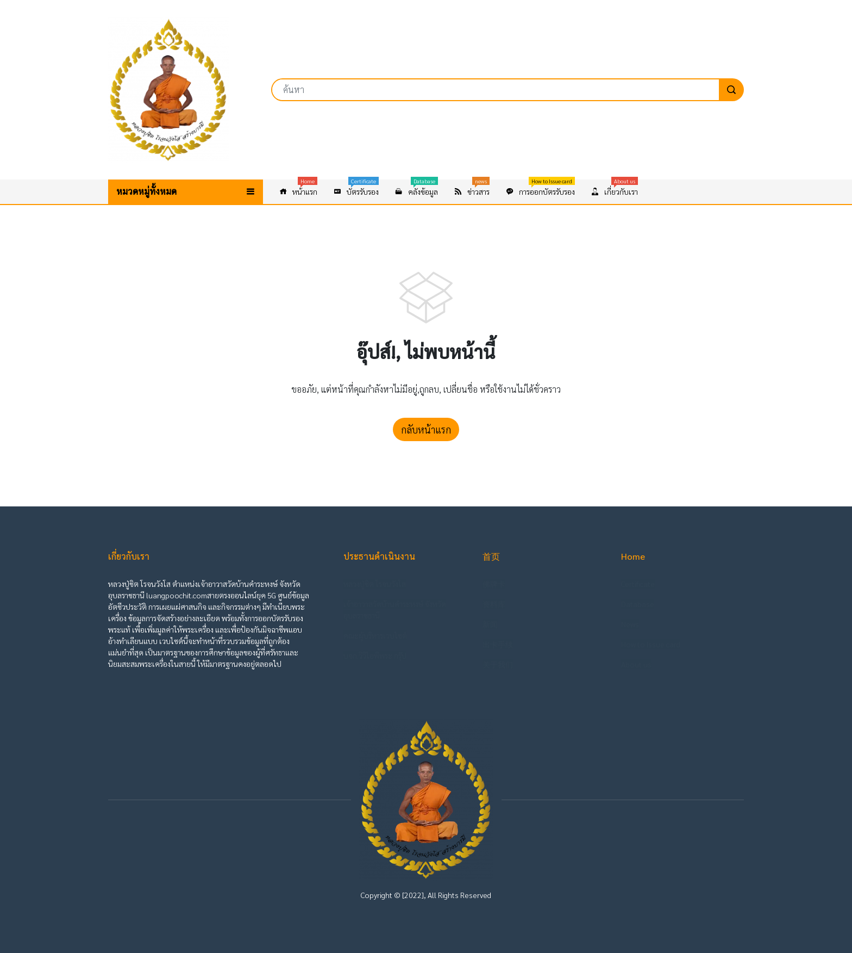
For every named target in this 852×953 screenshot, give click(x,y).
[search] (731, 89)
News (630, 624)
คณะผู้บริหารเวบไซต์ (375, 635)
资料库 (494, 604)
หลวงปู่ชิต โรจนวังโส (374, 584)
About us (636, 664)
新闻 (490, 624)
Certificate (638, 584)
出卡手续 (498, 644)
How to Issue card (650, 644)
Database (637, 604)
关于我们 (498, 664)
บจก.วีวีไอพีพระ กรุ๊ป (374, 655)
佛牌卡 (494, 584)
